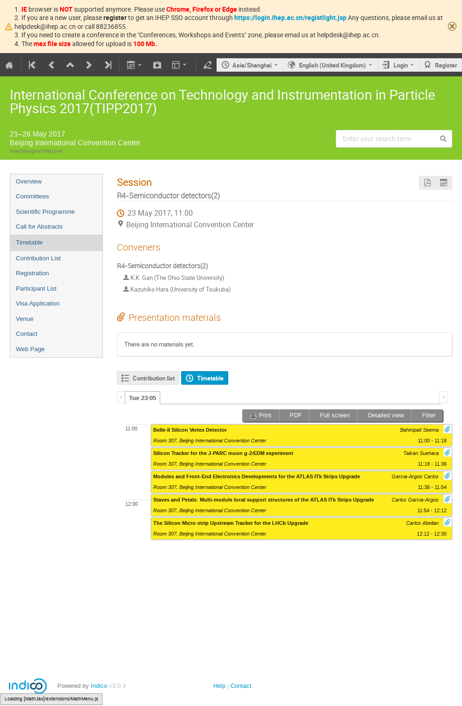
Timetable (29, 242)
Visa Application (38, 303)
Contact (26, 333)
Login (401, 65)
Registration (32, 273)
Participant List (36, 288)
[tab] (142, 397)
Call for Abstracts (39, 226)
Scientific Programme (45, 211)
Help (219, 686)
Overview (29, 181)
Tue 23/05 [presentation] (142, 398)
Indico (99, 686)
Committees (32, 196)
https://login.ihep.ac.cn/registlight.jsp (290, 17)
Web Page (30, 349)
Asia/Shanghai (252, 65)
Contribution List (38, 258)
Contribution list (154, 378)
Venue (25, 318)
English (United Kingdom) (332, 65)
